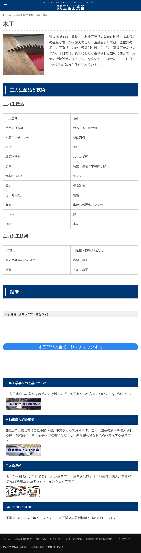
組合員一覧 (55, 539)
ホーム (7, 539)
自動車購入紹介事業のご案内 (99, 539)
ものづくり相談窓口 (73, 539)
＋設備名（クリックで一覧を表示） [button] (27, 314)
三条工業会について (23, 539)
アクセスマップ (123, 539)
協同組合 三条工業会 (31, 546)
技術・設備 (41, 539)
